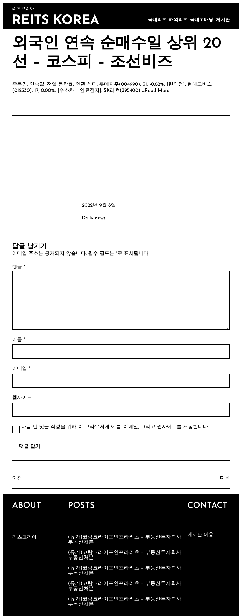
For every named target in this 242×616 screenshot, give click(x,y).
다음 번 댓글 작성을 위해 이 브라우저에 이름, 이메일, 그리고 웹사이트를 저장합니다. (115, 427)
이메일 (21, 368)
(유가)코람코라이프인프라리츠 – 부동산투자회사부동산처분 (124, 540)
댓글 (18, 267)
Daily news (94, 218)
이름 (18, 339)
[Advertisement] (121, 158)
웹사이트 (22, 397)
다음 (225, 478)
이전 (17, 478)
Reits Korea (55, 20)
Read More (157, 90)
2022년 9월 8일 (99, 205)
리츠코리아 (24, 537)
